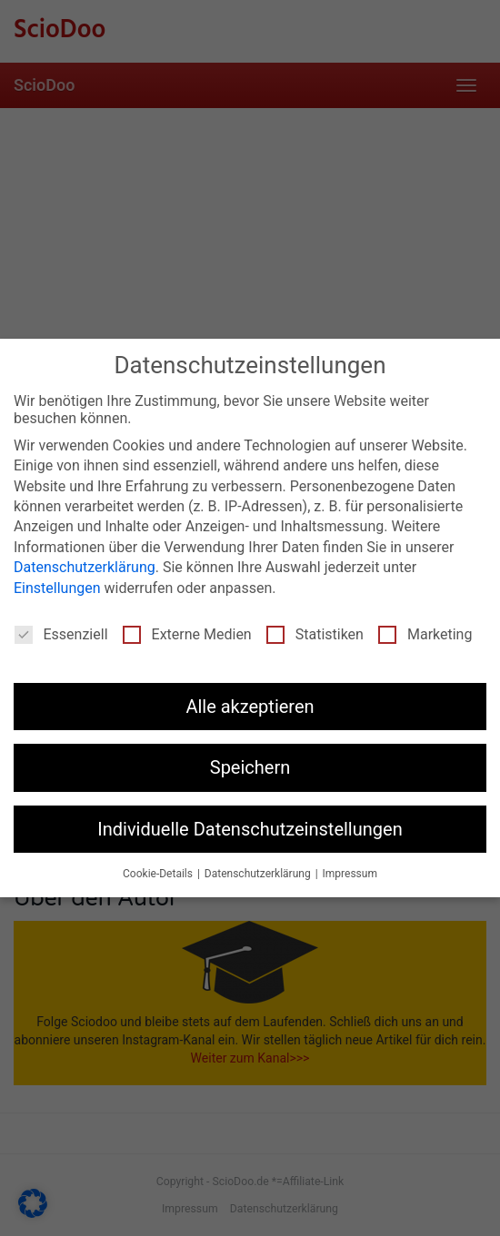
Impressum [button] (350, 873)
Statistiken (315, 634)
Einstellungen (57, 588)
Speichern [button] (250, 767)
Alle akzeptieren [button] (249, 706)
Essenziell (61, 634)
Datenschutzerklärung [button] (259, 873)
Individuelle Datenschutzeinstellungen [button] (249, 829)
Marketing (425, 634)
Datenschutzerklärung (84, 567)
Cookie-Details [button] (159, 873)
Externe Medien (187, 634)
